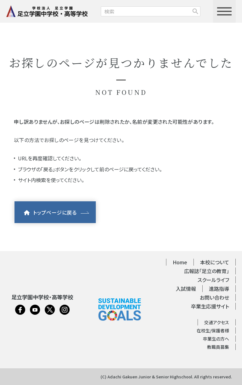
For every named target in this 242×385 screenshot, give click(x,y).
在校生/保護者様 (213, 330)
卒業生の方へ (216, 339)
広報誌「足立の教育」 (206, 270)
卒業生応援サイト (210, 306)
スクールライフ (213, 279)
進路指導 (219, 288)
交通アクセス (216, 322)
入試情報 (186, 288)
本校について (214, 262)
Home (180, 262)
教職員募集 (218, 347)
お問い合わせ (214, 297)
